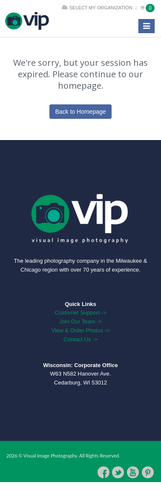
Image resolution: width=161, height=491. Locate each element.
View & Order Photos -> (81, 330)
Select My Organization (100, 7)
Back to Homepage (80, 111)
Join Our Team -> (80, 321)
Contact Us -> (80, 339)
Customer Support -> (80, 312)
